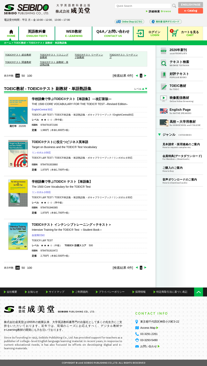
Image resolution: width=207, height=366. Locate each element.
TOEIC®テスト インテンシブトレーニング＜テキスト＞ (71, 224)
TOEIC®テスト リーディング (123, 56)
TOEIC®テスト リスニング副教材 (54, 56)
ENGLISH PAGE (190, 4)
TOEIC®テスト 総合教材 (18, 55)
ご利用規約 (81, 291)
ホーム (7, 42)
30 (17, 75)
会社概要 (12, 291)
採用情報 (140, 291)
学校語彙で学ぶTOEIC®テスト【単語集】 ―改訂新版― (71, 99)
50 (23, 75)
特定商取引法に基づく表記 (171, 291)
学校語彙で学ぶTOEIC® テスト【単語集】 (62, 181)
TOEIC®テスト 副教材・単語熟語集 (54, 63)
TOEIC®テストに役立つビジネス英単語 (60, 142)
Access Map (148, 327)
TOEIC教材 (20, 42)
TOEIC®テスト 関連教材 (18, 62)
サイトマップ (56, 291)
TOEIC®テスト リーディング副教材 (89, 56)
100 (29, 75)
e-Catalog (190, 10)
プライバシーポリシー (112, 291)
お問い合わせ (148, 346)
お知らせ (33, 291)
